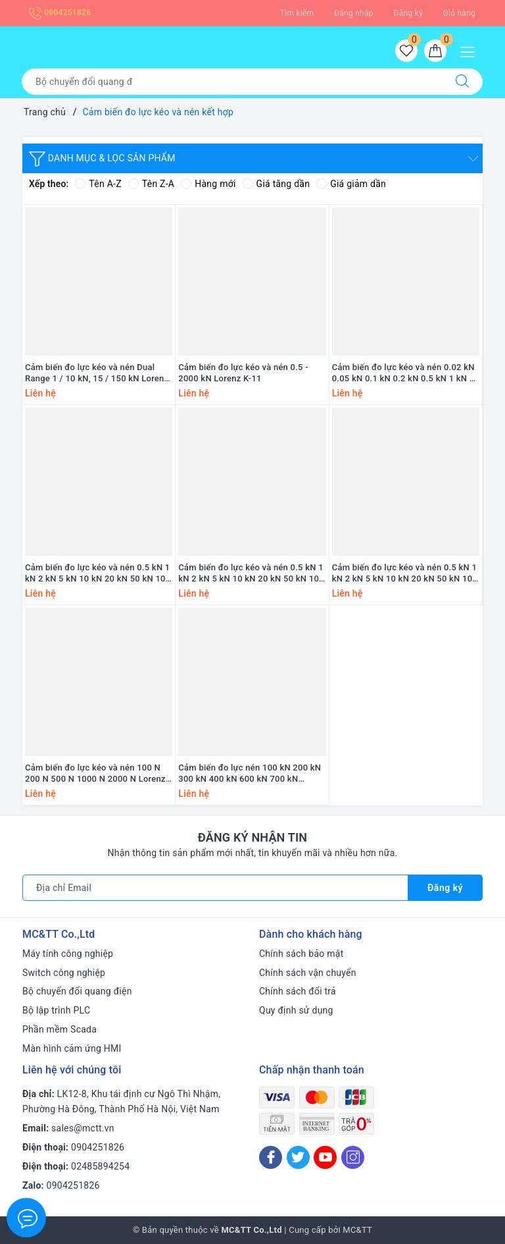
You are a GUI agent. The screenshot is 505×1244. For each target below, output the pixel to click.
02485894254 (100, 1166)
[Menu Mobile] (471, 50)
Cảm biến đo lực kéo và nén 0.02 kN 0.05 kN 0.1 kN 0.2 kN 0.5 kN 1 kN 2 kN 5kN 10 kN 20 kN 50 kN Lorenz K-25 (404, 373)
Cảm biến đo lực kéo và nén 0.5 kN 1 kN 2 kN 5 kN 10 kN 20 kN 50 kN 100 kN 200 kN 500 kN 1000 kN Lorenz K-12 (405, 573)
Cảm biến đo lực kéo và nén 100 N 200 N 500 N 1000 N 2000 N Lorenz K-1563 (95, 774)
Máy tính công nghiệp (67, 953)
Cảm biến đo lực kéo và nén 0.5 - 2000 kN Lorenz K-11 (243, 372)
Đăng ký (407, 13)
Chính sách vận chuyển (307, 972)
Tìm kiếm (297, 13)
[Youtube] (325, 1157)
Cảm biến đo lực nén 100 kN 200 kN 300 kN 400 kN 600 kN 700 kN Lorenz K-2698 (249, 774)
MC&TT (357, 1230)
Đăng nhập (353, 13)
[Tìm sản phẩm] (232, 81)
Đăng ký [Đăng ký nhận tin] (445, 887)
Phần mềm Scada (59, 1029)
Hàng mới (208, 183)
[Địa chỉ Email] (215, 888)
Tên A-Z (98, 183)
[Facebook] (270, 1157)
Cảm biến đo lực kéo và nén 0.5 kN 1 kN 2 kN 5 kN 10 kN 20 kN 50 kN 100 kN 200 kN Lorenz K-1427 (97, 573)
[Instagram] (352, 1157)
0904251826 (60, 12)
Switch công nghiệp (63, 972)
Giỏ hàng (459, 13)
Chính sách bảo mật (301, 953)
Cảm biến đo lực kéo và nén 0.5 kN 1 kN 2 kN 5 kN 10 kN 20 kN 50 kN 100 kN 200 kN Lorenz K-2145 (251, 573)
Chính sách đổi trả (297, 991)
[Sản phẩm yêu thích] (406, 51)
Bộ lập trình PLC (56, 1010)
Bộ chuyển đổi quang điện (77, 991)
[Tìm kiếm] (462, 81)
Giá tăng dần (276, 183)
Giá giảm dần (351, 183)
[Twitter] (298, 1157)
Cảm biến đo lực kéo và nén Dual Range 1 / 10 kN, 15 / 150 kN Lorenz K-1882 (96, 373)
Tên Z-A (151, 183)
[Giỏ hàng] (435, 51)
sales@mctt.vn (82, 1128)
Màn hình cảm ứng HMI (72, 1048)
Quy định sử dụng (296, 1010)
